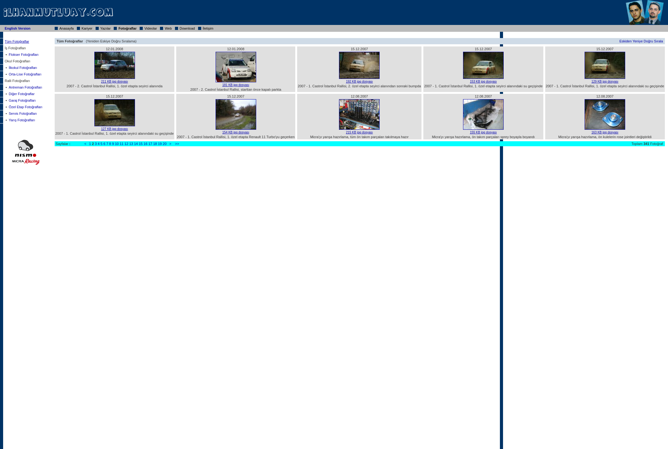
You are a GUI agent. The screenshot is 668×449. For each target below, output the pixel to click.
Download (187, 28)
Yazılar (105, 28)
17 (150, 144)
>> (177, 144)
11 (121, 144)
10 (117, 144)
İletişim (208, 28)
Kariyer (87, 28)
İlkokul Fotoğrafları (23, 68)
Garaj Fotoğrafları (22, 100)
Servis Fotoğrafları (23, 113)
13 (131, 144)
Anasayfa (66, 28)
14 (136, 144)
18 (155, 144)
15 (140, 144)
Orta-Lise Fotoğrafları (25, 74)
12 (126, 144)
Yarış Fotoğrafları (22, 120)
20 (165, 144)
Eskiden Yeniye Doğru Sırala (641, 41)
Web (168, 28)
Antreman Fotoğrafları (25, 87)
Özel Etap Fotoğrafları (25, 107)
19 (160, 144)
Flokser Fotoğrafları (23, 54)
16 (145, 144)
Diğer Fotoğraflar (22, 94)
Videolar (150, 28)
